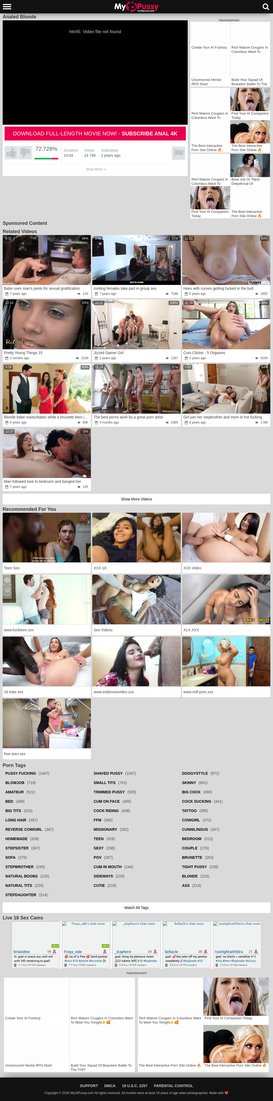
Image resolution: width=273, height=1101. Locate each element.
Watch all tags (136, 908)
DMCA (109, 1086)
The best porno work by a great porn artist (128, 417)
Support (89, 1086)
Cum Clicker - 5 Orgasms (204, 353)
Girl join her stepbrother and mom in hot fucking (222, 417)
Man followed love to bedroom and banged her (42, 481)
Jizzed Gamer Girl (108, 353)
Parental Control (173, 1086)
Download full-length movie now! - (95, 133)
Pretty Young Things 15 (23, 353)
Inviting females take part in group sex (125, 288)
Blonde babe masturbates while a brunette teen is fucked (47, 417)
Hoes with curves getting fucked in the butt (218, 288)
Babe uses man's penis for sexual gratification (42, 288)
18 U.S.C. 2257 (134, 1086)
